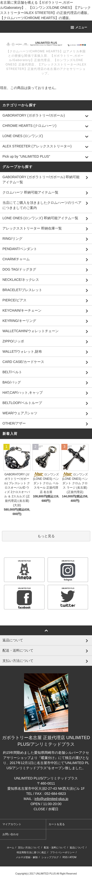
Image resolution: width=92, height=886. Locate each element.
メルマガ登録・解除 (27, 857)
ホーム (10, 847)
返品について (77, 847)
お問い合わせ (10, 834)
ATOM (72, 857)
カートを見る (57, 824)
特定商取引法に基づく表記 (31, 852)
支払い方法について (29, 847)
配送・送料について (55, 847)
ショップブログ (50, 857)
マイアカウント (11, 824)
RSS (65, 857)
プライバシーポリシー (62, 852)
